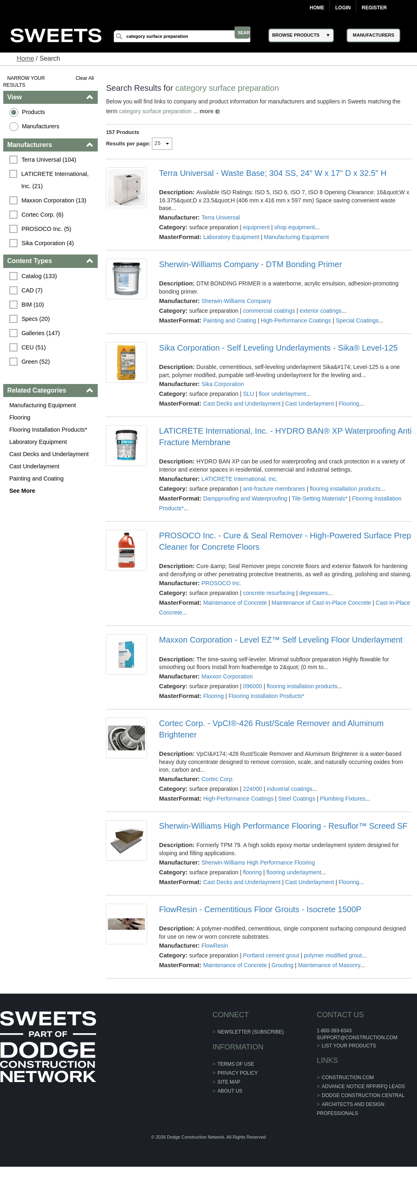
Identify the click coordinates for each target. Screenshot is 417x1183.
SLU (249, 394)
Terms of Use (235, 1072)
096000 (253, 694)
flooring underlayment (294, 880)
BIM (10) (33, 304)
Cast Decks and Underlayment (50, 454)
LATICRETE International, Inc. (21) (56, 180)
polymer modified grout (333, 963)
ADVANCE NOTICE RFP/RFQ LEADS (363, 1094)
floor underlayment (282, 394)
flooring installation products (345, 488)
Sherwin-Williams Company (236, 301)
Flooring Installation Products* (49, 429)
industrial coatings (290, 797)
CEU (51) (34, 347)
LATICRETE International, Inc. (240, 479)
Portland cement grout (272, 963)
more (207, 111)
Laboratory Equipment (39, 442)
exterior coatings (321, 310)
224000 (253, 797)
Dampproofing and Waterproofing (246, 498)
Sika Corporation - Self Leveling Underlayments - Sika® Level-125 (278, 347)
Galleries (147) (41, 333)
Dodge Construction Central (363, 1103)
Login (343, 8)
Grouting (283, 973)
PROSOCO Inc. (221, 591)
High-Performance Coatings (296, 320)
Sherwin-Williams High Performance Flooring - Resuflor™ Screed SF (283, 834)
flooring (253, 880)
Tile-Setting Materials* (319, 498)
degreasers (314, 601)
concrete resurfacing (269, 601)
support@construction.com (357, 1045)
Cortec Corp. (218, 787)
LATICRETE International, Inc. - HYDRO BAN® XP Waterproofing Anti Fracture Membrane (277, 436)
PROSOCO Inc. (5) (47, 229)
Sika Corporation (223, 384)
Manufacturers (41, 126)
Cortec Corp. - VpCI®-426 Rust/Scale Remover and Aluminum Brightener (271, 736)
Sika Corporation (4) (48, 243)
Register (374, 8)
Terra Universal (221, 217)
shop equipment (294, 227)
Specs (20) (36, 319)
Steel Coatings (297, 806)
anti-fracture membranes (275, 488)
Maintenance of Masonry (329, 973)
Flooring (20, 417)
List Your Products (349, 1053)
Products (34, 112)
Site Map (228, 1090)
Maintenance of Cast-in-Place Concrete (321, 611)
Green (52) (36, 361)
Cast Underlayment (35, 466)
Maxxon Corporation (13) (54, 200)
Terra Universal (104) (49, 159)
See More (23, 490)
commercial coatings (270, 310)
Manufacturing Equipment (43, 405)
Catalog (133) (40, 276)
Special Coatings (357, 320)
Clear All (85, 78)
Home (316, 8)
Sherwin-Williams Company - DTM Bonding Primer (250, 264)
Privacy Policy (237, 1081)
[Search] (190, 36)
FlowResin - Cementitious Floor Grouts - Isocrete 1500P (260, 917)
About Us (229, 1099)
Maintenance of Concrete (235, 611)
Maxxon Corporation (227, 684)
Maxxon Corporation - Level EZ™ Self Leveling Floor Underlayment (281, 647)
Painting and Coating (37, 478)
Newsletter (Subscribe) (250, 1040)
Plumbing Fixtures (343, 806)
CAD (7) (33, 290)
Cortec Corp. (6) (43, 214)
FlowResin (215, 953)
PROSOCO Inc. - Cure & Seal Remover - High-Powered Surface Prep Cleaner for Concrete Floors (275, 541)
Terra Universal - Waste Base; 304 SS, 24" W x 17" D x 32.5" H (273, 173)
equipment (257, 227)
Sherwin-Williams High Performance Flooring (258, 870)
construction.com (348, 1086)
